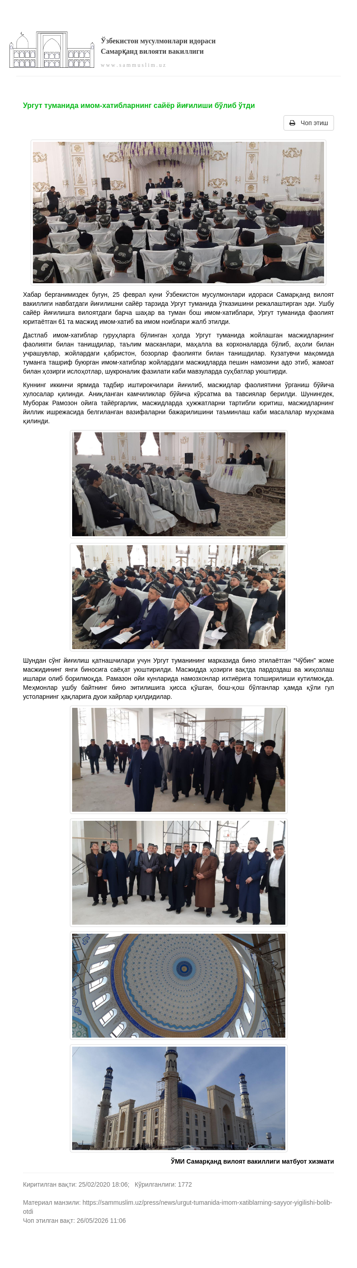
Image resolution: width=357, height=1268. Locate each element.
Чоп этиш (308, 122)
